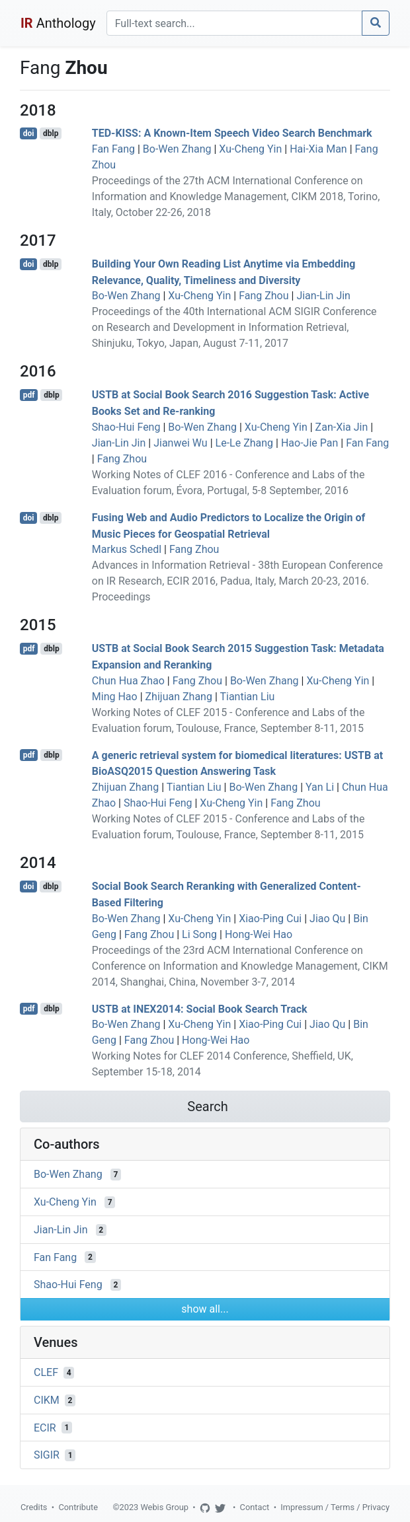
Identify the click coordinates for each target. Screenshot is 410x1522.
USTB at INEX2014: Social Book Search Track (200, 1008)
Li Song (199, 934)
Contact (255, 1507)
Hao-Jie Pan (309, 443)
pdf (29, 395)
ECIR (45, 1427)
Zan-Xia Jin (341, 427)
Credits (33, 1507)
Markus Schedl (126, 549)
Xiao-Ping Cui (270, 918)
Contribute (78, 1507)
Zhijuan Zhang (178, 696)
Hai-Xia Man (318, 149)
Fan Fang (113, 149)
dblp (50, 133)
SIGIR (47, 1455)
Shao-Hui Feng (126, 427)
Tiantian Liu (247, 696)
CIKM (47, 1400)
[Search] (234, 23)
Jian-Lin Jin (323, 295)
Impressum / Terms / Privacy (335, 1507)
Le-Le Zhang (245, 443)
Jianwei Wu (180, 443)
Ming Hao (115, 696)
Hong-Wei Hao (258, 934)
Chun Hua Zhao (128, 680)
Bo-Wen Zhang (177, 149)
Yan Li (320, 787)
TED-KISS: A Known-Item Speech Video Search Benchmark (232, 133)
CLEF (46, 1372)
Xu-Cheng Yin (250, 149)
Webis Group (164, 1507)
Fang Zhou (263, 295)
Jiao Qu (327, 918)
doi (28, 133)
